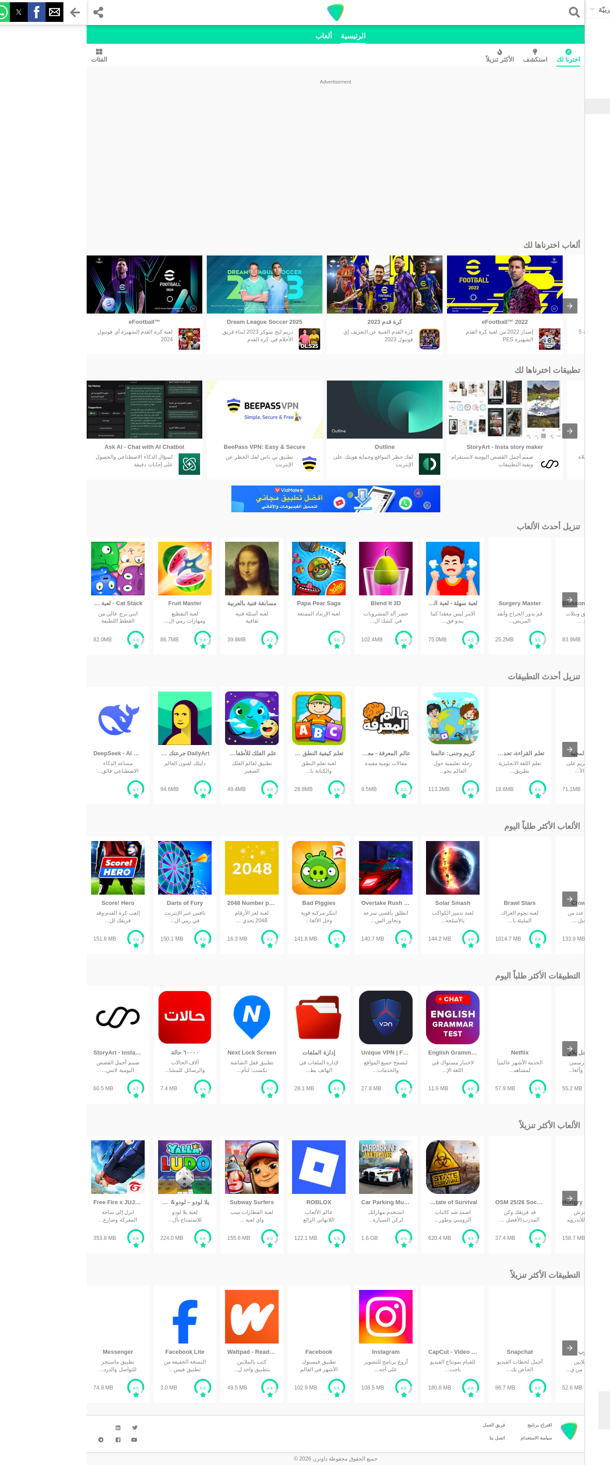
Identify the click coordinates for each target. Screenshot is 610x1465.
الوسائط (581, 155)
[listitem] (58, 304)
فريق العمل (407, 1425)
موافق (561, 1420)
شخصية (581, 167)
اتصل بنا (410, 1438)
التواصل (581, 144)
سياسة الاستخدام (449, 1438)
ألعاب (237, 36)
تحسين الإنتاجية (573, 179)
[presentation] (483, 306)
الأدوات (582, 132)
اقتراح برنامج (453, 1425)
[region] (249, 157)
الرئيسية (266, 36)
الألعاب (582, 120)
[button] (486, 12)
